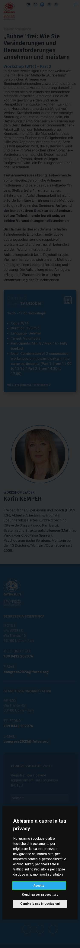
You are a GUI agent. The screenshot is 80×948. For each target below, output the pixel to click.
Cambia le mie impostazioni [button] (40, 903)
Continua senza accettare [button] (40, 894)
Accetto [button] (39, 885)
